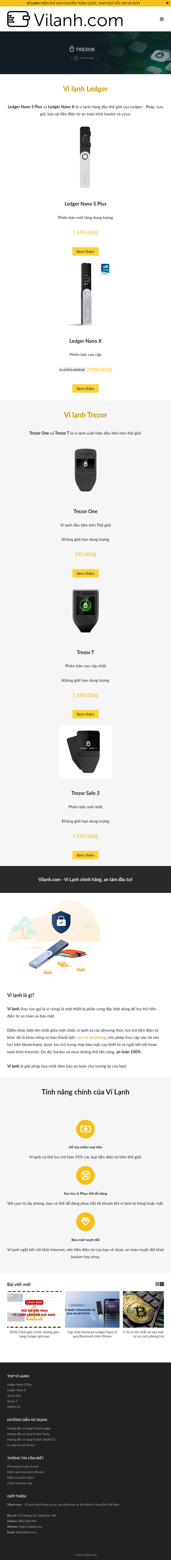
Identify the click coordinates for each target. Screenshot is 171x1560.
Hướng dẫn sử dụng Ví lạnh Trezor (28, 1434)
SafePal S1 (13, 1407)
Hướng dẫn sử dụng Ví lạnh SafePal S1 (31, 1439)
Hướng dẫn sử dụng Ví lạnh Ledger (29, 1428)
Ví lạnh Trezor (85, 414)
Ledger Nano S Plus (19, 1384)
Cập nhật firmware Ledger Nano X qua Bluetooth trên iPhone (92, 1334)
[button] (162, 1284)
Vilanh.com (90, 1554)
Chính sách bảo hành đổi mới (25, 1472)
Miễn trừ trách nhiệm (20, 1477)
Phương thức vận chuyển (23, 1466)
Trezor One (14, 1395)
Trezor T (12, 1401)
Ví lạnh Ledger (85, 88)
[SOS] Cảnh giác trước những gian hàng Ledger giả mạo (34, 1334)
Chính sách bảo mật (19, 1483)
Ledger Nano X (16, 1390)
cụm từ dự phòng (91, 1037)
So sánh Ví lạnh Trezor (21, 1445)
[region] (85, 52)
